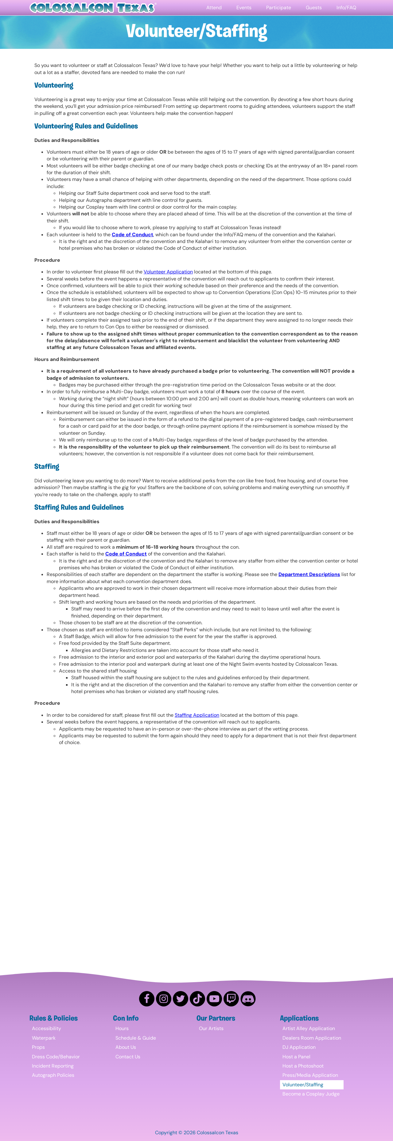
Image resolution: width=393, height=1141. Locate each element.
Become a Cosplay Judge (311, 1094)
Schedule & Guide (135, 1038)
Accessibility (46, 1028)
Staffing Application (197, 715)
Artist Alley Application (308, 1028)
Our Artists (211, 1028)
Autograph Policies (53, 1075)
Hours (122, 1028)
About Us (125, 1047)
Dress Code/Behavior (56, 1056)
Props (38, 1047)
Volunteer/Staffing (302, 1084)
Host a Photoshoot (303, 1066)
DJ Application (299, 1047)
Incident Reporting (53, 1066)
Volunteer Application (168, 272)
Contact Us (127, 1056)
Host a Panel (296, 1056)
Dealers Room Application (311, 1038)
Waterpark (44, 1038)
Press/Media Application (310, 1075)
